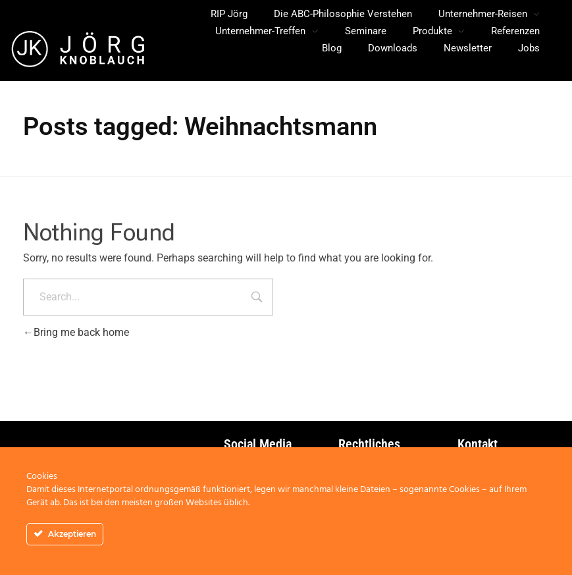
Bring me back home (76, 332)
